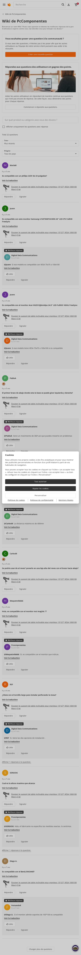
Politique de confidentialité (41, 500)
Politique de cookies (16, 500)
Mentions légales (66, 500)
